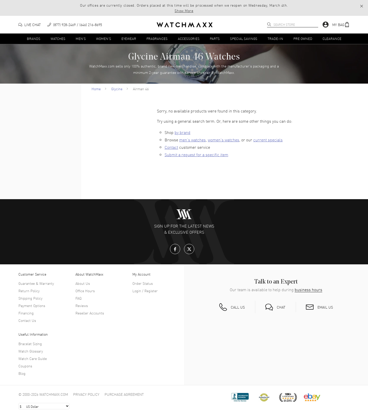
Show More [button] (184, 10)
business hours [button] (308, 289)
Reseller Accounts (89, 313)
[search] (269, 24)
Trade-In (275, 38)
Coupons (25, 366)
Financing (26, 313)
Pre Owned (302, 38)
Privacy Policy (86, 394)
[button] (361, 6)
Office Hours (85, 290)
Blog (22, 373)
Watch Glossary (30, 351)
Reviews (81, 305)
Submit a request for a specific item (196, 154)
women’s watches (223, 140)
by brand (182, 132)
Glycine (116, 89)
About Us (82, 283)
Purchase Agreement (124, 394)
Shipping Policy (30, 298)
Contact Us (27, 320)
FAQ (78, 298)
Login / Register (145, 290)
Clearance (332, 38)
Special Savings (243, 38)
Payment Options (31, 305)
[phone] (74, 24)
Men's (81, 38)
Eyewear (128, 38)
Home (96, 89)
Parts (215, 38)
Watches (58, 38)
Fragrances (157, 38)
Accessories (189, 38)
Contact (171, 147)
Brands (33, 38)
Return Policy (29, 290)
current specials (268, 140)
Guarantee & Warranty (36, 283)
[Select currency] (44, 406)
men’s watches (192, 140)
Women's (103, 38)
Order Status (142, 283)
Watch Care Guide (32, 358)
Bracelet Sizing (30, 343)
